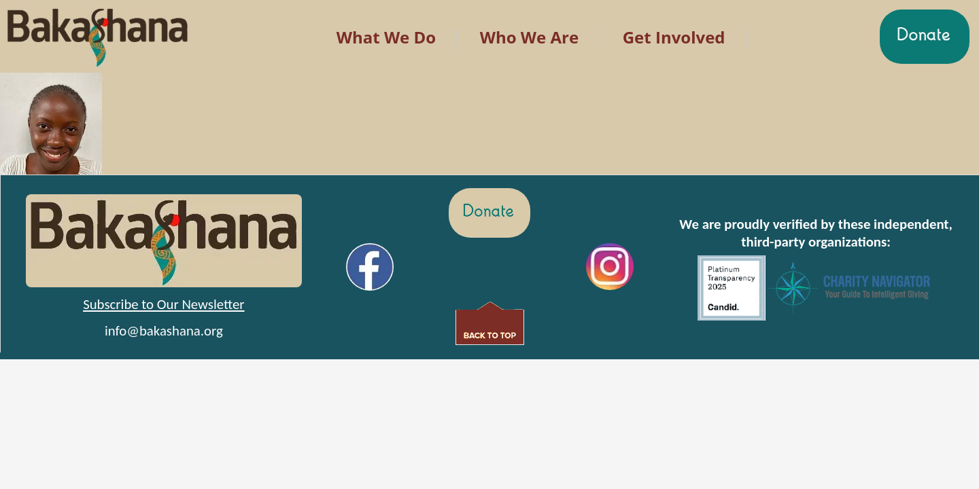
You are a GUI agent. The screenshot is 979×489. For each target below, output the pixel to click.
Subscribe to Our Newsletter (163, 304)
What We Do (386, 37)
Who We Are (529, 37)
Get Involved (674, 37)
